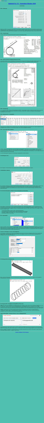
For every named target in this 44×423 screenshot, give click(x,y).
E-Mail (24, 332)
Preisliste (16, 332)
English (6, 0)
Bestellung (20, 332)
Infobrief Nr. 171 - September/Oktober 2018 (22, 3)
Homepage (27, 332)
